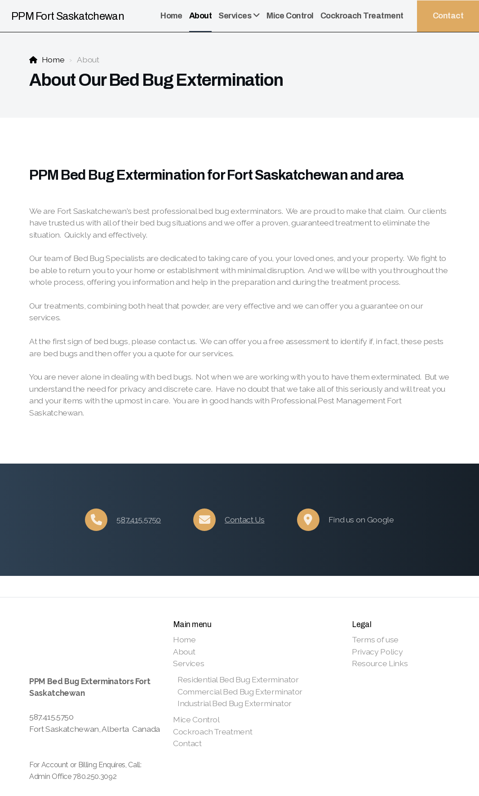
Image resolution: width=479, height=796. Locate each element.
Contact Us (244, 519)
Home (53, 59)
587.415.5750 (138, 519)
